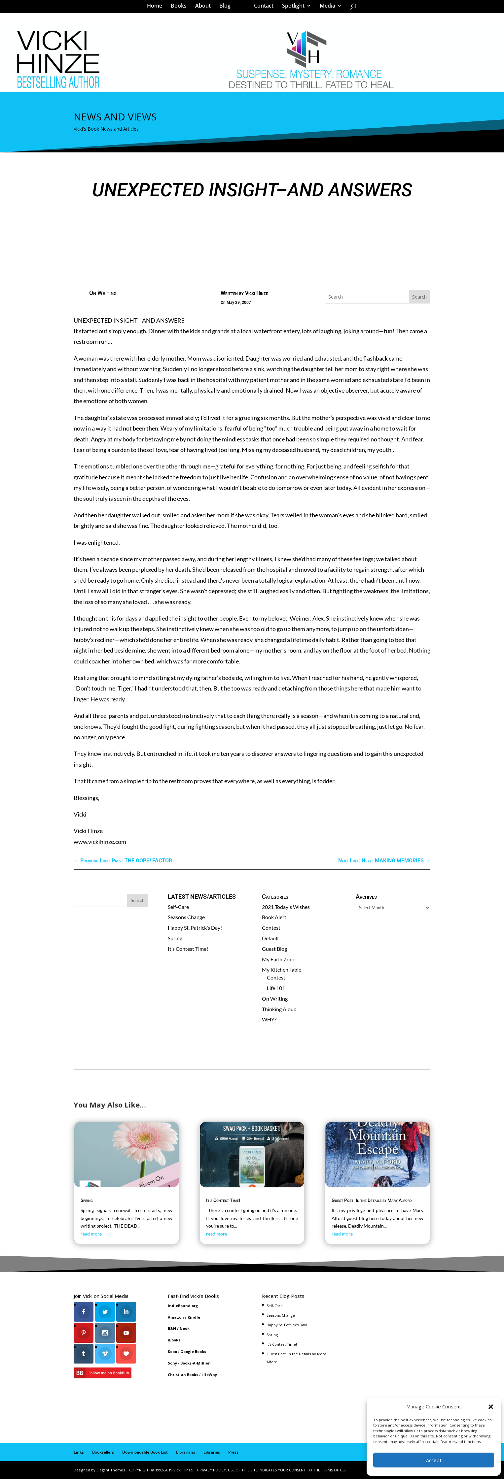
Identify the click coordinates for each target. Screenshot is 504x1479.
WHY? (269, 1019)
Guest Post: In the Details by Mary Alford (372, 1200)
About (205, 8)
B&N (172, 1328)
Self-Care (178, 907)
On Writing (103, 292)
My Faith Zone (278, 959)
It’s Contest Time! (188, 949)
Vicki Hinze (256, 293)
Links (79, 1452)
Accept (434, 1460)
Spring (175, 938)
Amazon (176, 1317)
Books (181, 8)
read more (91, 1234)
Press (233, 1452)
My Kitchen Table (281, 969)
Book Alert (274, 917)
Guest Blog (274, 949)
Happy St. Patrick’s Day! (195, 927)
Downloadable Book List (145, 1452)
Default (270, 938)
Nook (185, 1328)
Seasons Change (186, 917)
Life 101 (276, 988)
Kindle (194, 1317)
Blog (227, 8)
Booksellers (103, 1452)
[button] (490, 1406)
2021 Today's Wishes (286, 907)
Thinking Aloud (279, 1009)
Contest (271, 927)
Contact (261, 8)
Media (325, 8)
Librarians (185, 1452)
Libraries (211, 1452)
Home (156, 8)
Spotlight (291, 8)
